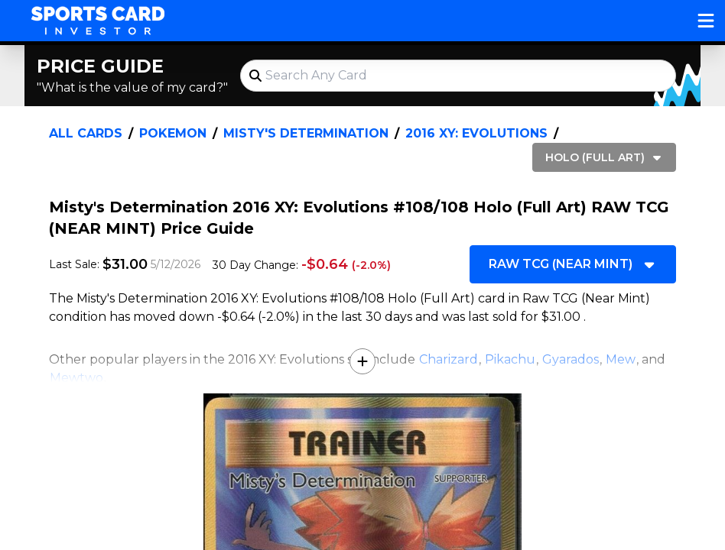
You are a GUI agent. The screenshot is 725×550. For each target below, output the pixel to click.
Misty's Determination (306, 133)
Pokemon (172, 133)
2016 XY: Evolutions (476, 133)
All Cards (85, 133)
